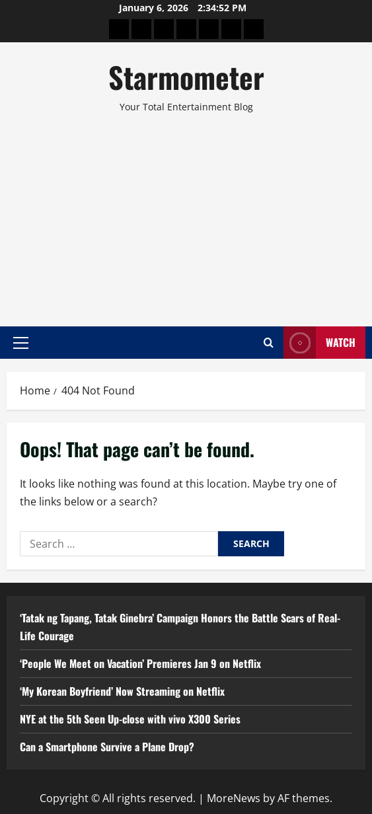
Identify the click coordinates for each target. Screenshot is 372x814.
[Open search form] (269, 342)
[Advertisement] (186, 214)
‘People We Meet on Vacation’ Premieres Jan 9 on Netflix (140, 663)
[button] (21, 342)
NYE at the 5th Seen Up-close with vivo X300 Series (130, 719)
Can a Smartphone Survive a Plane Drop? (107, 747)
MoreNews (233, 798)
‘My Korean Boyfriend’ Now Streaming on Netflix (122, 691)
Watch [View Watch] (319, 342)
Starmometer (186, 77)
